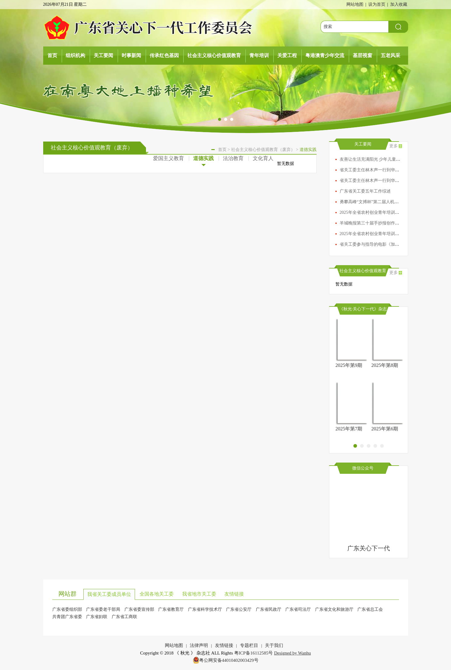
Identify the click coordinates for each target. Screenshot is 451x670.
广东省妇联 (96, 616)
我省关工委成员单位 (109, 594)
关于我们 (274, 645)
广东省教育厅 (171, 609)
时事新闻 (131, 55)
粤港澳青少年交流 (324, 55)
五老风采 (390, 55)
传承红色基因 (164, 55)
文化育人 (263, 158)
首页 (52, 55)
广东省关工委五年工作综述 (365, 191)
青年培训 (259, 55)
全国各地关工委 (157, 594)
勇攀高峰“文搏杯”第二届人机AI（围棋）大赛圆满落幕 (391, 202)
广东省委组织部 (67, 609)
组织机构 (75, 55)
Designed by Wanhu (292, 653)
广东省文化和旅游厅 (334, 609)
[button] (220, 119)
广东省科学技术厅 (205, 609)
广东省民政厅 (268, 609)
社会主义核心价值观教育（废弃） (263, 149)
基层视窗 (362, 55)
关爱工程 (287, 55)
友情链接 (234, 594)
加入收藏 (398, 4)
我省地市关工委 (199, 594)
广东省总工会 (370, 609)
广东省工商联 (124, 616)
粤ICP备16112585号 (253, 653)
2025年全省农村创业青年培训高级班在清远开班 (384, 233)
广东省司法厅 (298, 609)
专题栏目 (249, 645)
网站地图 (354, 4)
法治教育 (233, 158)
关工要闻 (103, 55)
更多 (393, 146)
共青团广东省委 (67, 616)
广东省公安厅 (239, 609)
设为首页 (376, 4)
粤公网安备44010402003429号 (228, 660)
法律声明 (199, 645)
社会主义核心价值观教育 (214, 55)
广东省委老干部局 (103, 609)
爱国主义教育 (168, 158)
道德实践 (203, 159)
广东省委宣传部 (139, 609)
